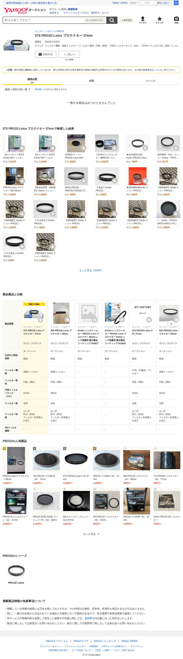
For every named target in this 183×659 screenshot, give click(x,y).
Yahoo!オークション (57, 641)
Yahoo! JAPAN (119, 2)
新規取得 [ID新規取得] (72, 9)
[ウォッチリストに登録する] (40, 320)
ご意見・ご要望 (101, 650)
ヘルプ (133, 2)
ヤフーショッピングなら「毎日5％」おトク (86, 12)
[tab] (32, 81)
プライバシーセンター (75, 646)
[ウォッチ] (22, 148)
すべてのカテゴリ (94, 20)
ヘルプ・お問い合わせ (123, 650)
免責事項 (90, 618)
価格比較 (32, 81)
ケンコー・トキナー (44, 31)
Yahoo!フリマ (80, 641)
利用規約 (94, 646)
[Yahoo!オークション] (25, 9)
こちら (157, 70)
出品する (45, 54)
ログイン (54, 12)
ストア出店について (81, 650)
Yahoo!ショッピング (104, 641)
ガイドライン (137, 646)
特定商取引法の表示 (58, 650)
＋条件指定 (126, 20)
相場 (91, 80)
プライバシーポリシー (50, 646)
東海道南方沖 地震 (164, 3)
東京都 (38, 89)
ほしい (69, 54)
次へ (171, 323)
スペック (151, 80)
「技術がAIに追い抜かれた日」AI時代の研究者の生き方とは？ (38, 3)
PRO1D (60, 31)
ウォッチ (160, 23)
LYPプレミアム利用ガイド (114, 646)
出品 (176, 23)
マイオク (143, 23)
